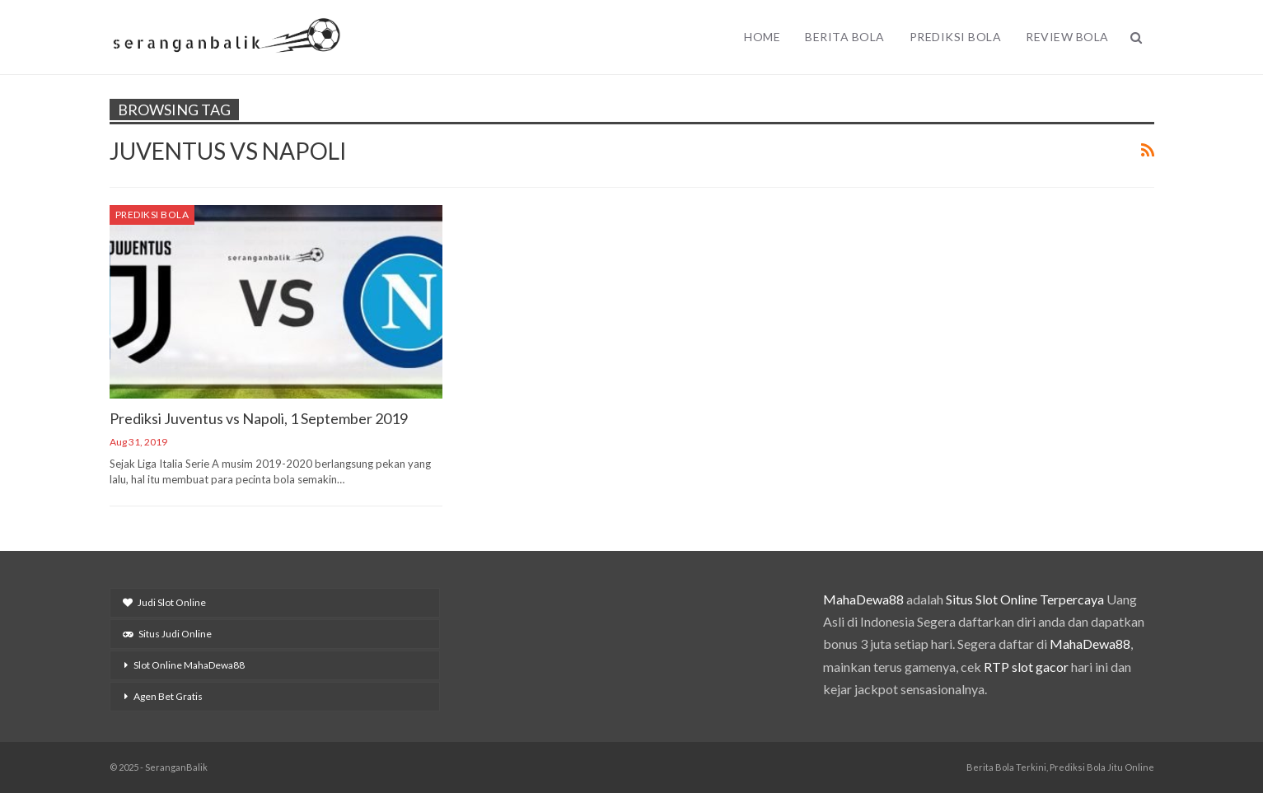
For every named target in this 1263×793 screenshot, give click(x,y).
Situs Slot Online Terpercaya (1025, 599)
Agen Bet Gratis (168, 696)
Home (762, 37)
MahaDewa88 (863, 599)
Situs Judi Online (167, 633)
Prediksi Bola (956, 37)
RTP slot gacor (1026, 666)
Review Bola (1067, 37)
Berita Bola (845, 37)
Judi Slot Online (164, 602)
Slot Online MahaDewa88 (189, 665)
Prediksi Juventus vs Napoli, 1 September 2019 (259, 418)
